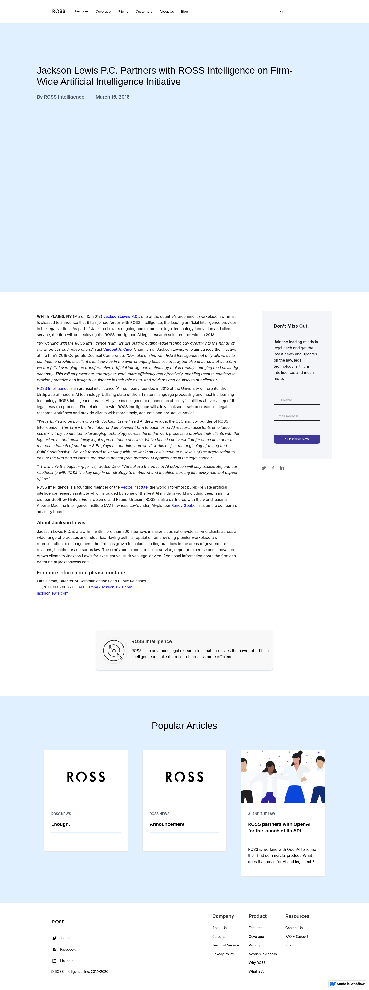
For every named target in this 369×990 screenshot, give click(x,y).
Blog (184, 11)
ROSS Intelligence (52, 388)
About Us (167, 11)
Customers (144, 11)
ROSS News (61, 814)
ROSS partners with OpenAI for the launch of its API (279, 827)
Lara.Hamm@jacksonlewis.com (104, 587)
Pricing (123, 11)
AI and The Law (261, 814)
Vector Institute (134, 487)
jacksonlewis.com (52, 593)
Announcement (167, 824)
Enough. (60, 824)
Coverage (103, 11)
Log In (282, 11)
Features (81, 11)
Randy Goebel (184, 505)
